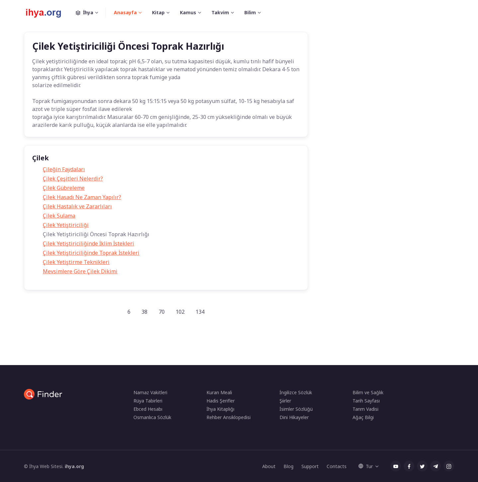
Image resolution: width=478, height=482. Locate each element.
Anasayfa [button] (125, 12)
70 (162, 311)
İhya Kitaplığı (220, 409)
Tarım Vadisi (365, 409)
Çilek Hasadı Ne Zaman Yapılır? (82, 197)
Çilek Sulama (59, 215)
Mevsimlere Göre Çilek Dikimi (80, 271)
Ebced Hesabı (147, 409)
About (269, 466)
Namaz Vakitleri (150, 392)
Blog (288, 466)
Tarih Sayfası (366, 401)
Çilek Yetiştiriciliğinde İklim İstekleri (88, 243)
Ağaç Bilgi (363, 417)
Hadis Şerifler (220, 401)
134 (200, 311)
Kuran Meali (219, 392)
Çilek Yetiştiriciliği (66, 225)
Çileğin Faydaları (64, 169)
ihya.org (74, 466)
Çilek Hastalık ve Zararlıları (77, 206)
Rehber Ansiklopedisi (228, 417)
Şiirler (285, 401)
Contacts (337, 466)
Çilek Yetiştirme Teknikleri (76, 262)
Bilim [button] (250, 12)
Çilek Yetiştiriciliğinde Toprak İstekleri (91, 252)
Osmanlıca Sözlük (152, 417)
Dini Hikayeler (294, 417)
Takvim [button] (220, 12)
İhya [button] (91, 13)
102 (180, 311)
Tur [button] (365, 466)
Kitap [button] (158, 12)
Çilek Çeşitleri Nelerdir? (73, 178)
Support (310, 466)
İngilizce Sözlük (295, 392)
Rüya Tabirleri (147, 401)
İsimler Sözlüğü (296, 409)
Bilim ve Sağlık (368, 392)
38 (144, 311)
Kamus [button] (188, 12)
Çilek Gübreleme (64, 187)
